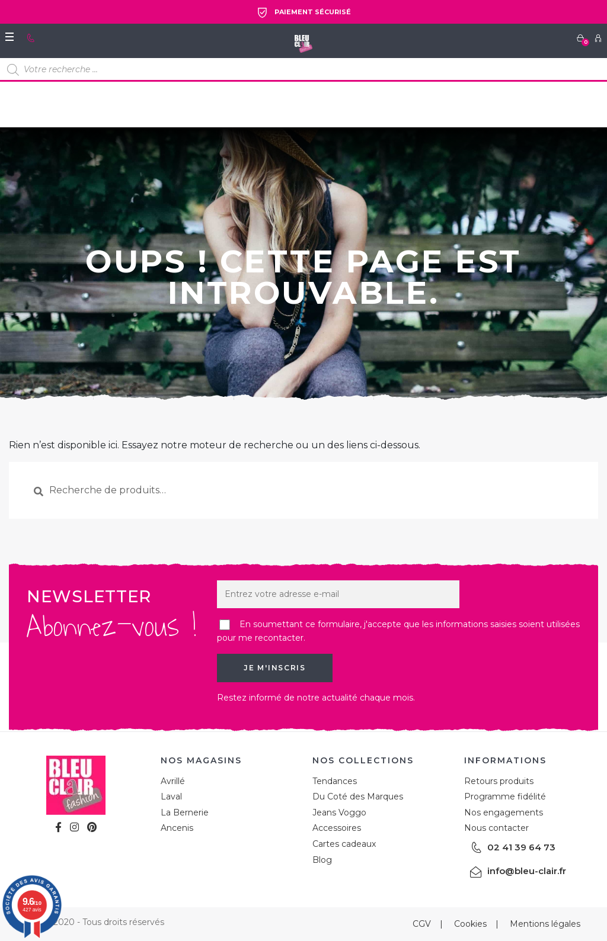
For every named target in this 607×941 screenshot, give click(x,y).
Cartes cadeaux (344, 844)
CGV (422, 923)
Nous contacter (496, 828)
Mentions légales (545, 923)
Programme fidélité (505, 796)
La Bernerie (185, 812)
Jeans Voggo (339, 812)
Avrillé (173, 781)
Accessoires (336, 828)
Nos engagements (503, 812)
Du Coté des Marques (357, 796)
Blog (322, 860)
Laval (171, 796)
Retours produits (498, 781)
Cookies (470, 923)
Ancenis (177, 828)
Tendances (334, 781)
